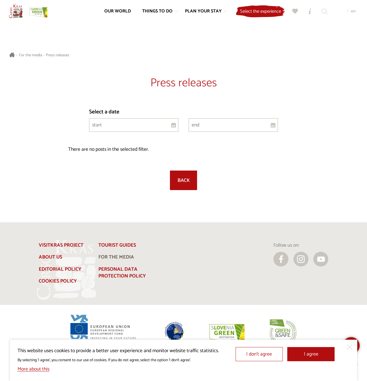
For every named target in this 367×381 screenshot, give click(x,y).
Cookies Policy (58, 281)
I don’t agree (259, 354)
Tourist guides (117, 245)
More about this (33, 369)
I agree (311, 354)
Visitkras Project (61, 245)
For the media (30, 55)
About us (50, 257)
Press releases (57, 55)
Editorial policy (60, 269)
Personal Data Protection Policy (122, 273)
